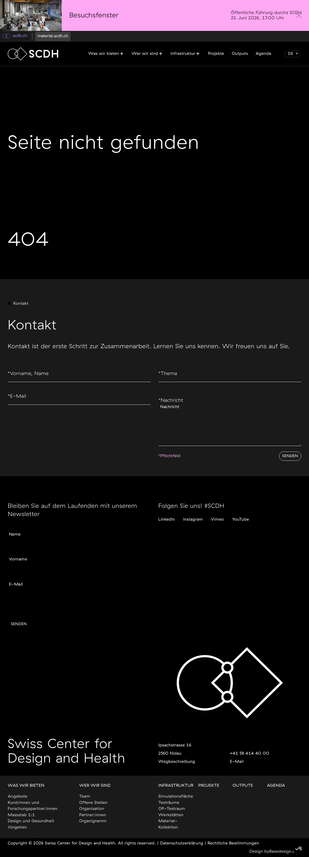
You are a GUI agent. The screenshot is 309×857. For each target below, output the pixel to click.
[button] (291, 54)
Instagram (193, 510)
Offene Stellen (93, 803)
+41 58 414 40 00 (249, 753)
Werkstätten (170, 815)
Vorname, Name (33, 377)
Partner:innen (92, 815)
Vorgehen (17, 827)
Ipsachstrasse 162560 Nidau (174, 749)
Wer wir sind (95, 786)
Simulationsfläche (175, 796)
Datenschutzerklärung (181, 843)
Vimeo (217, 510)
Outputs (243, 786)
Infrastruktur (175, 786)
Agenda (276, 786)
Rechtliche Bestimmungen (233, 843)
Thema (170, 377)
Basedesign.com (285, 852)
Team (84, 796)
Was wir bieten (26, 786)
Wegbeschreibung (176, 762)
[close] (299, 15)
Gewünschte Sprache (25, 599)
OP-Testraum (171, 809)
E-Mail (19, 402)
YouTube (240, 510)
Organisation (91, 809)
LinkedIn (166, 510)
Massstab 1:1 (21, 815)
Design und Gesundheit (31, 821)
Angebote (18, 796)
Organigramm (93, 821)
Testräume (168, 803)
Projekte (208, 786)
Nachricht (173, 406)
